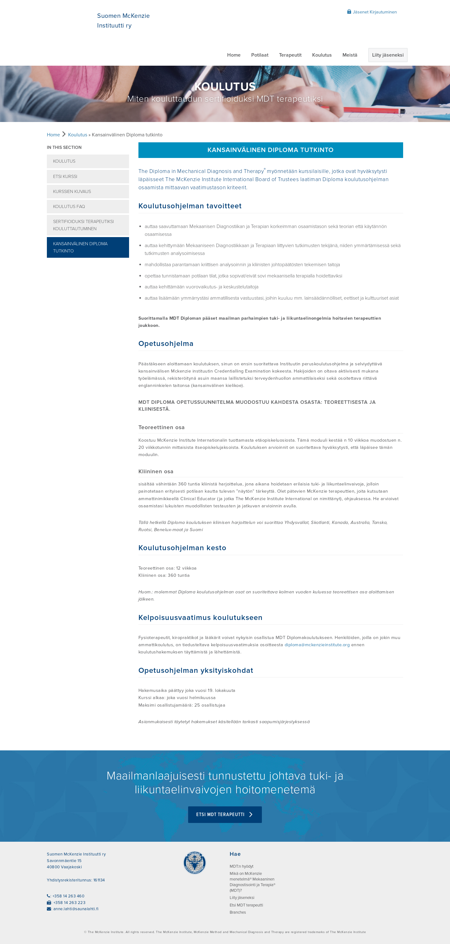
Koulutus (322, 55)
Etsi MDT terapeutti (225, 814)
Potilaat (259, 55)
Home (234, 55)
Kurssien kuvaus (72, 191)
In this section (64, 147)
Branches (238, 912)
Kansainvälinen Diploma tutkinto (80, 247)
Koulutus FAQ (69, 206)
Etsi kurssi (65, 176)
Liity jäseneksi (388, 55)
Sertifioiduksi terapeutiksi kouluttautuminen (83, 225)
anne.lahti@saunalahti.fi (76, 908)
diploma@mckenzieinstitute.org (317, 644)
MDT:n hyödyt (241, 866)
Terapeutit (290, 55)
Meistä (350, 55)
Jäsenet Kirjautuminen (372, 12)
